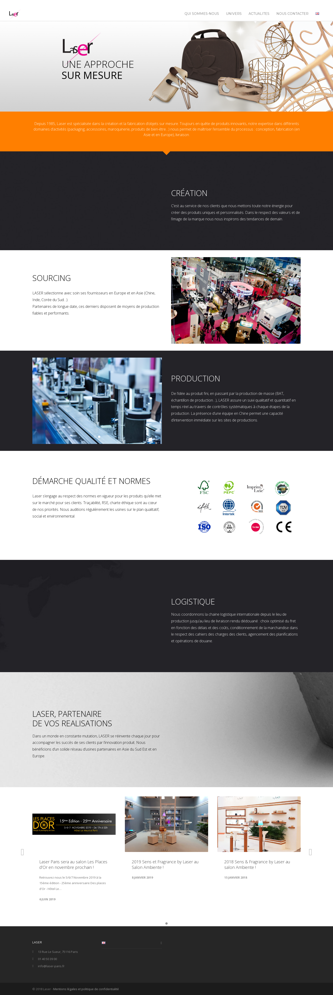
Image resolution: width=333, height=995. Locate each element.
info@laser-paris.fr (51, 966)
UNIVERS (234, 14)
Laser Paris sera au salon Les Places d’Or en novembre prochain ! (73, 864)
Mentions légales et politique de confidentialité (86, 989)
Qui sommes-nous (202, 14)
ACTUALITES (259, 14)
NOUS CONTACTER (292, 14)
